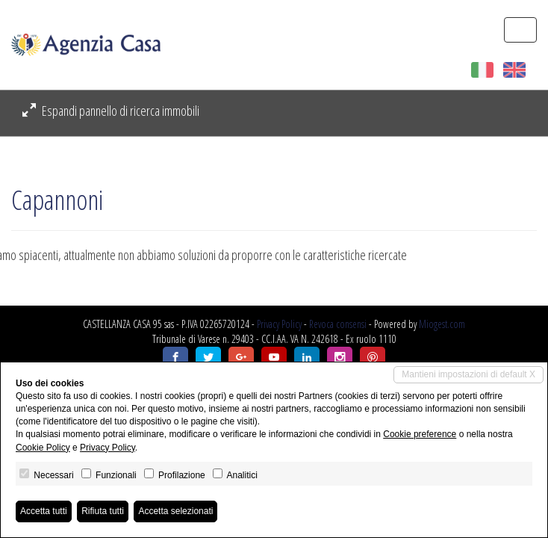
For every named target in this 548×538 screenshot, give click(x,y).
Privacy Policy (279, 324)
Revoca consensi (338, 324)
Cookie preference (419, 434)
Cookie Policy (43, 447)
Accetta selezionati (175, 511)
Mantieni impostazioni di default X (468, 374)
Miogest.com (442, 324)
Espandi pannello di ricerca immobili (110, 111)
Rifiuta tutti (102, 511)
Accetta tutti (43, 511)
